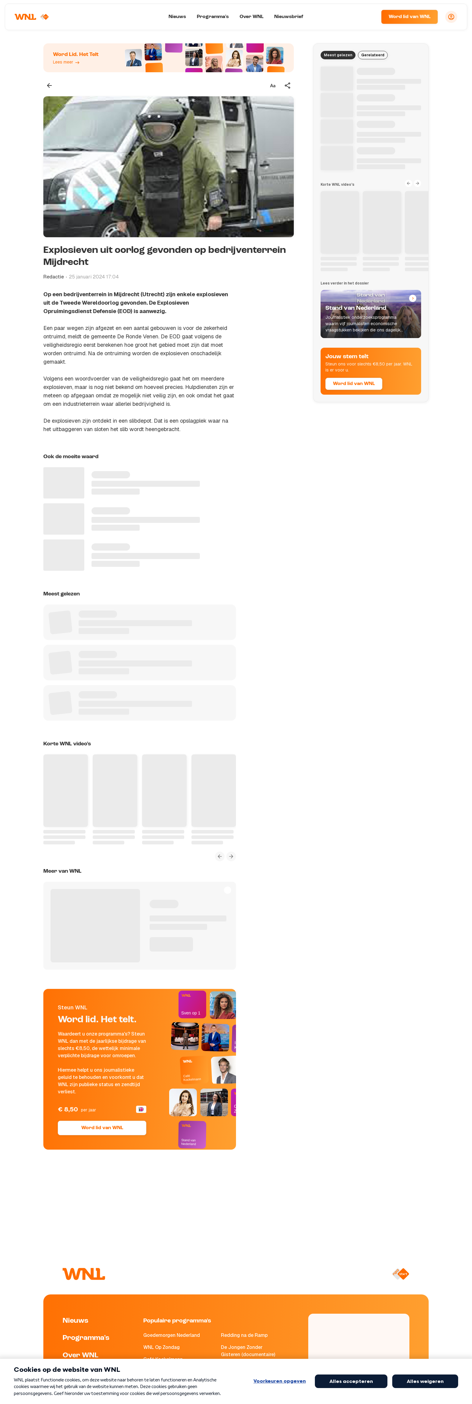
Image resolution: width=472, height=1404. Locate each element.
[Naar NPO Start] (400, 1274)
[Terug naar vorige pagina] (49, 85)
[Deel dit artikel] (288, 85)
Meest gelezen (338, 55)
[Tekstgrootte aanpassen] (273, 85)
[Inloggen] (451, 17)
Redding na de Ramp (244, 1335)
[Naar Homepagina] (32, 17)
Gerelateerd (372, 55)
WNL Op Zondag (161, 1347)
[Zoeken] (369, 17)
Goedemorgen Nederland (171, 1335)
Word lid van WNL (409, 16)
